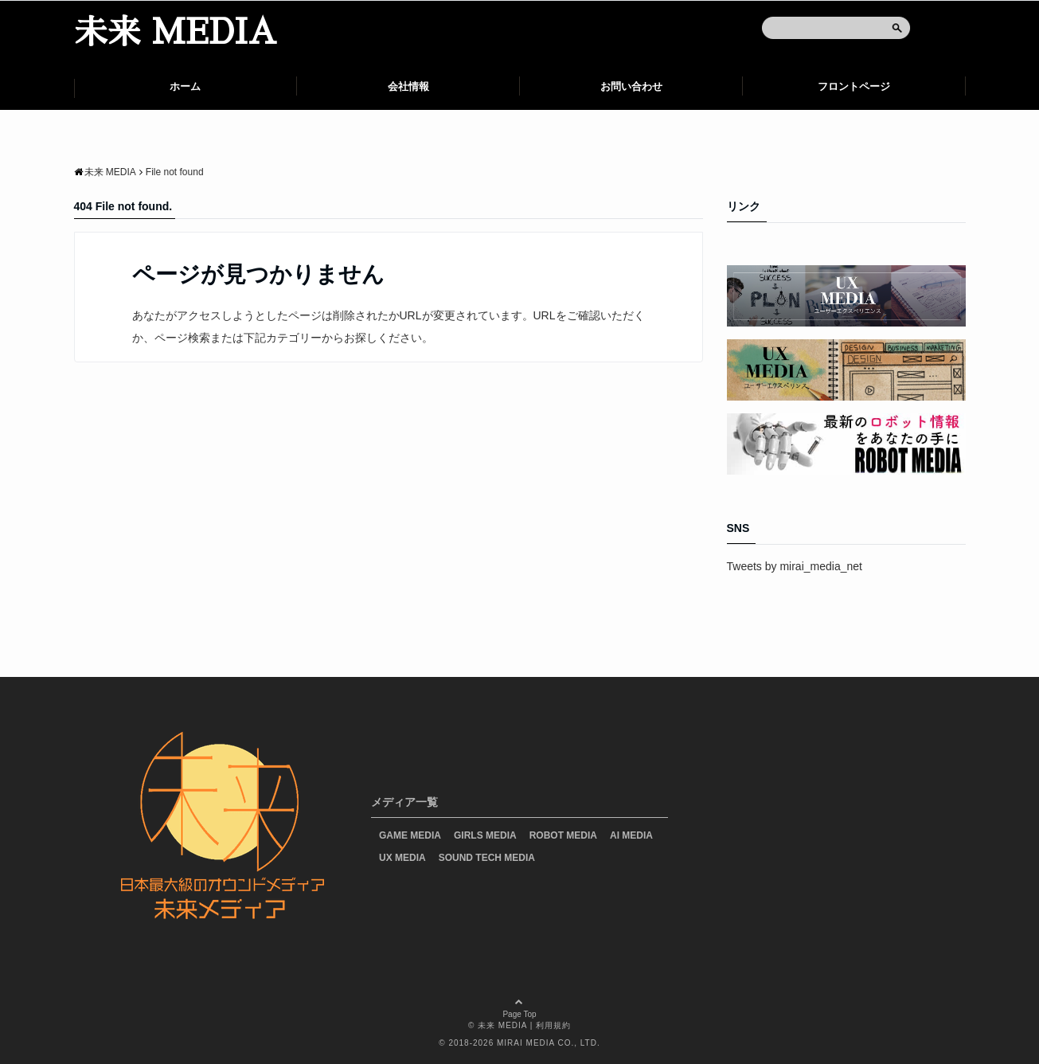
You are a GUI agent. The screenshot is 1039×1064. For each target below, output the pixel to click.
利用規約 (553, 1025)
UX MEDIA (402, 857)
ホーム (185, 86)
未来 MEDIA (175, 32)
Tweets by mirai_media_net (794, 566)
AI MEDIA (631, 835)
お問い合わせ (631, 86)
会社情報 (408, 86)
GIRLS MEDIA (485, 835)
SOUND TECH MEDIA (487, 857)
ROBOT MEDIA (563, 835)
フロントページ (854, 86)
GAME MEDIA (410, 835)
